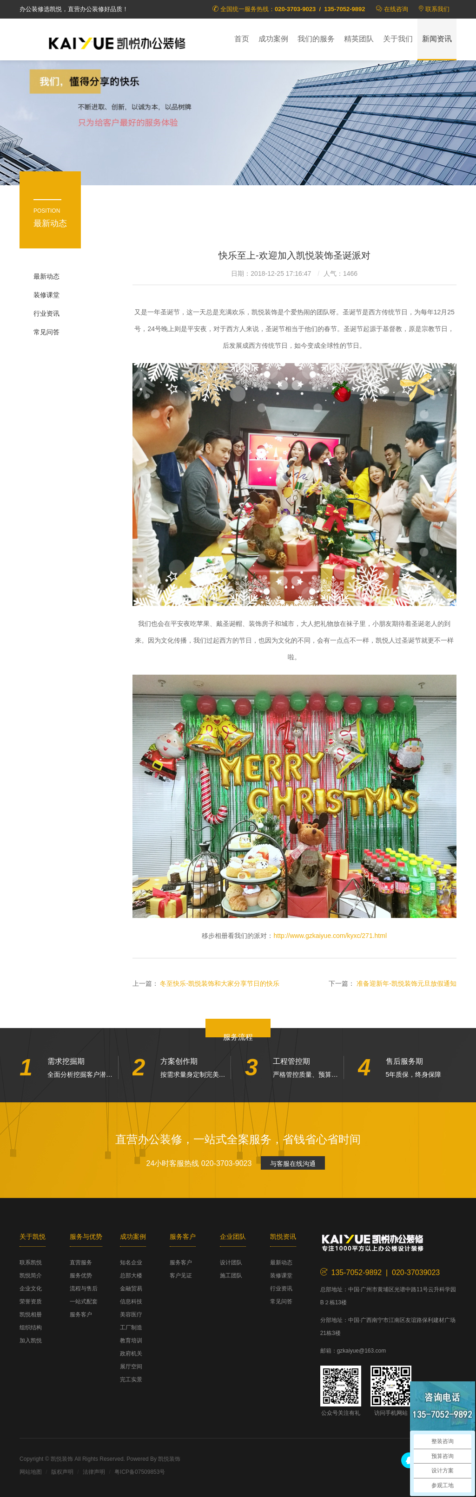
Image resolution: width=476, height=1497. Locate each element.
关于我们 (398, 39)
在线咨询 (396, 9)
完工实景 (131, 1379)
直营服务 (81, 1262)
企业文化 (31, 1288)
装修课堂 (46, 295)
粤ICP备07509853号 (139, 1472)
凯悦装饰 (117, 42)
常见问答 (46, 332)
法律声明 (94, 1472)
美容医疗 (131, 1314)
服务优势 (81, 1275)
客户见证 (181, 1275)
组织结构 (31, 1327)
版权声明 (62, 1472)
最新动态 (46, 276)
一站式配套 (84, 1301)
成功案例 (273, 39)
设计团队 (231, 1262)
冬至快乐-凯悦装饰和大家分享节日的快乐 (219, 983)
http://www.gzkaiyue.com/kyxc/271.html (330, 935)
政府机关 (131, 1353)
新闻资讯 (437, 39)
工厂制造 (131, 1327)
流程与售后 (84, 1288)
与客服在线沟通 (293, 1163)
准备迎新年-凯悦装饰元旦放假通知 (406, 983)
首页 (241, 39)
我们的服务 (316, 39)
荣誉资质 (31, 1301)
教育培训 (131, 1340)
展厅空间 (131, 1366)
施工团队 (231, 1275)
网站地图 (31, 1472)
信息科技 (131, 1301)
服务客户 (81, 1314)
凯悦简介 (31, 1275)
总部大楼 (131, 1275)
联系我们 (437, 9)
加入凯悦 (31, 1340)
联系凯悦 (31, 1262)
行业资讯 (46, 313)
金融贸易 (131, 1288)
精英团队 (359, 39)
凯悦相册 (31, 1314)
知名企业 (131, 1262)
